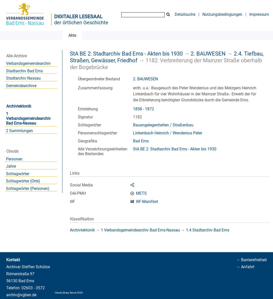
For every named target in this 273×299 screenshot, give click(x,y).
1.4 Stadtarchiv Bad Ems (207, 230)
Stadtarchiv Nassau (23, 78)
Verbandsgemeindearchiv (28, 63)
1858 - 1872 (143, 109)
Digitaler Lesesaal (78, 17)
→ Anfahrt (245, 266)
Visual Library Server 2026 (69, 292)
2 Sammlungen (19, 130)
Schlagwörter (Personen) (27, 188)
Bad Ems (141, 141)
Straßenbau (183, 125)
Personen (14, 159)
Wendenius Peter (187, 133)
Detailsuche (185, 14)
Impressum (259, 14)
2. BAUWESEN (208, 53)
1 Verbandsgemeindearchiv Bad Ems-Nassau (28, 118)
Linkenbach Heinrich (151, 133)
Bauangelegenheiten (151, 125)
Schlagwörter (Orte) (23, 181)
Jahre (11, 166)
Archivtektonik (18, 106)
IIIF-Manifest (147, 201)
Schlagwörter (17, 173)
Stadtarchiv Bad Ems (24, 71)
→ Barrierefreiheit (251, 259)
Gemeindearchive (21, 85)
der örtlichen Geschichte (81, 23)
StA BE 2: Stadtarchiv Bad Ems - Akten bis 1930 (126, 53)
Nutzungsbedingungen (222, 14)
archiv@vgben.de (21, 294)
